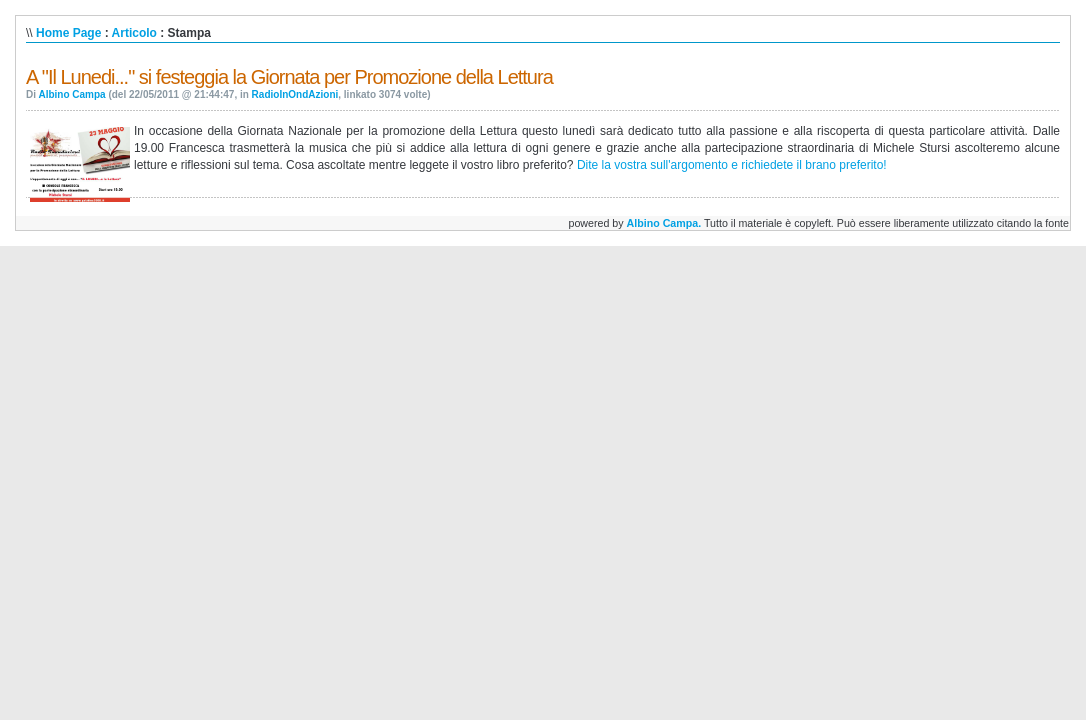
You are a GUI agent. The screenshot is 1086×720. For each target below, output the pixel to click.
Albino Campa (71, 94)
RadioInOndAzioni (295, 94)
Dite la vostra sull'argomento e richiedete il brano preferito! (732, 165)
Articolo (134, 33)
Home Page (68, 33)
